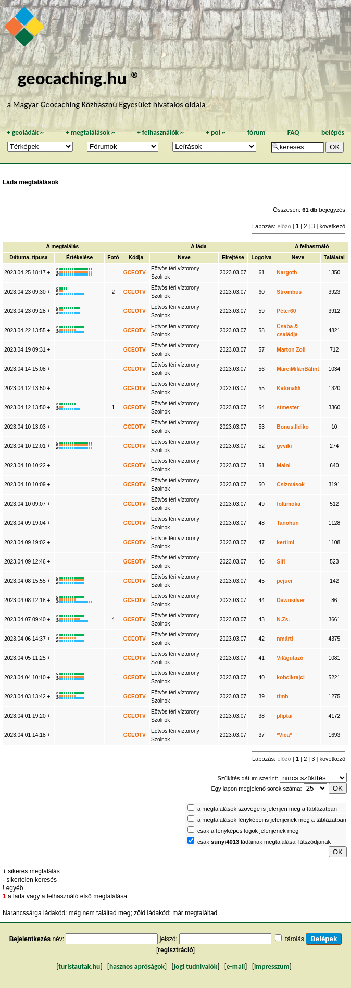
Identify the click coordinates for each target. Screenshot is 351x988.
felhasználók (160, 132)
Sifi (281, 562)
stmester (288, 407)
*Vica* (284, 735)
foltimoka (288, 504)
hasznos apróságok (137, 966)
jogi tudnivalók (196, 966)
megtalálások (90, 132)
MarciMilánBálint (298, 369)
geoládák (25, 132)
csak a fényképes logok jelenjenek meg (248, 831)
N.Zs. (283, 619)
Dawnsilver (291, 600)
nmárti (285, 639)
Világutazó (290, 658)
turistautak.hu (79, 966)
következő (332, 226)
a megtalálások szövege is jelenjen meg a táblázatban (267, 809)
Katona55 (288, 388)
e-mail (236, 966)
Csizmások (290, 484)
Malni (283, 465)
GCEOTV (134, 273)
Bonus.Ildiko (292, 427)
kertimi (285, 542)
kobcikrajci (290, 677)
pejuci (284, 581)
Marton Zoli (291, 350)
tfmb (282, 696)
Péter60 (286, 311)
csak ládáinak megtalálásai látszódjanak (264, 842)
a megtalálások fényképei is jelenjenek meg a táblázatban (271, 820)
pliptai (284, 716)
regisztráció (175, 950)
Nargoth (287, 273)
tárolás (294, 939)
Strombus (289, 292)
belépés (332, 132)
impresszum (272, 966)
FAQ (293, 132)
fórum (256, 132)
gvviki (284, 446)
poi (215, 132)
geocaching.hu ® (79, 78)
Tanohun (287, 523)
